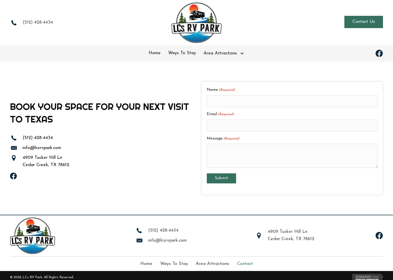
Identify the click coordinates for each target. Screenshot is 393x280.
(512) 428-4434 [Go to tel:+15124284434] (38, 22)
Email (220, 112)
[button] (363, 22)
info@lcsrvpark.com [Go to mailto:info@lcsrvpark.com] (42, 146)
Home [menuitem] (146, 259)
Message (223, 134)
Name (221, 90)
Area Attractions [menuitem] (212, 259)
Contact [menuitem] (245, 259)
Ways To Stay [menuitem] (174, 259)
